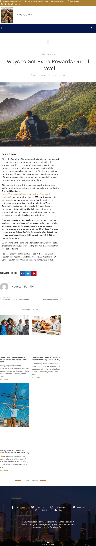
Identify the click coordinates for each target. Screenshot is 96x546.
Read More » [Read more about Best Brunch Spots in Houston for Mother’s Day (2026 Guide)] (36, 377)
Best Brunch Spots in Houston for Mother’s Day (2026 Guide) (46, 358)
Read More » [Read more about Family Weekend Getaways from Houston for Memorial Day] (5, 469)
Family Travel (45, 53)
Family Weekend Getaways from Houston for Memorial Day (14, 450)
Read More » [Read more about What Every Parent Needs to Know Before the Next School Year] (5, 379)
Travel (54, 53)
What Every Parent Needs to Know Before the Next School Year (13, 359)
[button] (1, 27)
